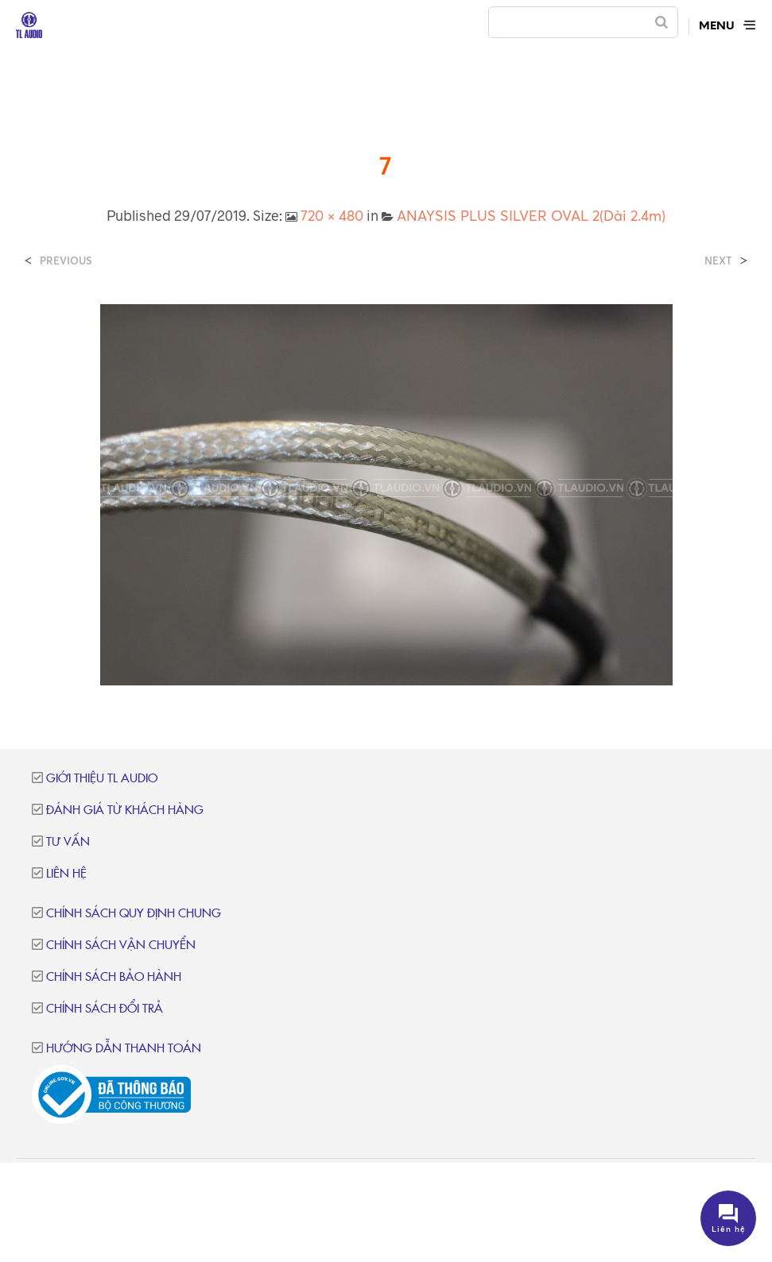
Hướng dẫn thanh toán (123, 1049)
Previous (66, 261)
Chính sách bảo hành (113, 977)
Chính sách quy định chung (133, 913)
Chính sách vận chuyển (121, 945)
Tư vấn (68, 842)
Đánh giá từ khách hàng (125, 810)
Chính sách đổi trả (104, 1009)
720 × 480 (332, 215)
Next (718, 261)
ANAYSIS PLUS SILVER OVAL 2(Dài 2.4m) (531, 215)
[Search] (661, 22)
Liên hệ (66, 874)
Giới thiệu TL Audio (101, 778)
